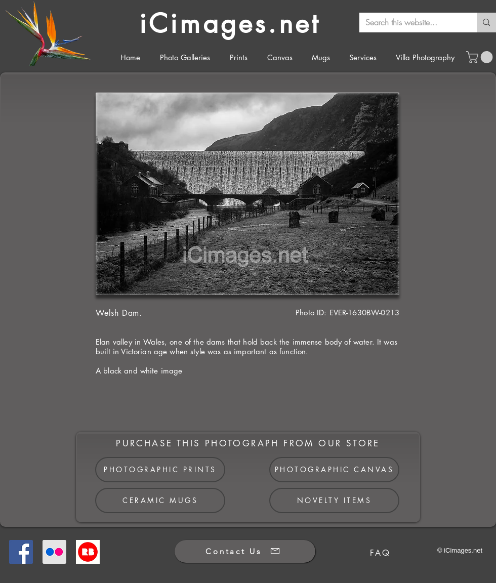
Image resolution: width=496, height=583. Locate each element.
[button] (480, 57)
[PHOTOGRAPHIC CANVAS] (334, 469)
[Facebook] (21, 552)
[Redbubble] (88, 552)
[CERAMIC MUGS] (160, 500)
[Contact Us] (245, 551)
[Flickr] (54, 552)
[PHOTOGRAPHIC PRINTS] (160, 469)
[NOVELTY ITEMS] (334, 500)
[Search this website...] (410, 22)
